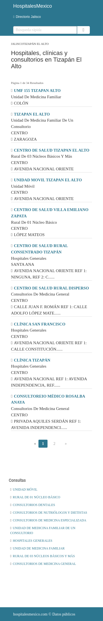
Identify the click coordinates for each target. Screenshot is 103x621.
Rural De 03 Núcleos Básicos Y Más (42, 556)
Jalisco (17, 43)
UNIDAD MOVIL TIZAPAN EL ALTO (48, 180)
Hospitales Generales (31, 541)
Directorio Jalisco (27, 17)
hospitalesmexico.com (30, 614)
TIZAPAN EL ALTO (32, 114)
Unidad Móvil (23, 489)
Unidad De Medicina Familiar (37, 548)
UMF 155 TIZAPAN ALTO (37, 90)
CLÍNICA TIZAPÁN (32, 360)
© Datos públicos (44, 614)
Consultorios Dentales (32, 505)
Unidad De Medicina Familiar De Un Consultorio (42, 530)
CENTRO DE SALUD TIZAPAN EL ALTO (52, 150)
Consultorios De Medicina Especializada (48, 520)
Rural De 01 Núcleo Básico (35, 497)
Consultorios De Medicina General (43, 564)
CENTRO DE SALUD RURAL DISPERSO (51, 288)
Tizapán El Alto (36, 43)
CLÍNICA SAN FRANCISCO (39, 324)
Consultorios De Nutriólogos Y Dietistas (48, 513)
